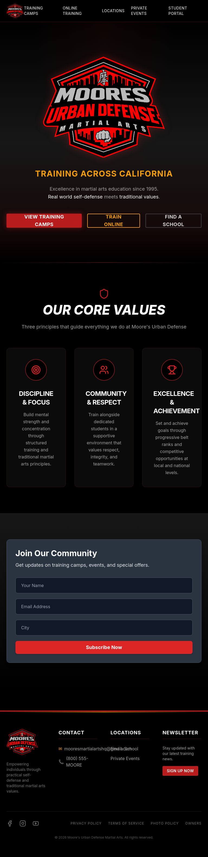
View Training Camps (44, 220)
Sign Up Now (180, 770)
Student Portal (177, 11)
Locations (113, 10)
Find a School (173, 220)
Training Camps (33, 11)
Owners (193, 823)
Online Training (72, 11)
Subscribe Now (104, 647)
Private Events (139, 11)
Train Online (113, 220)
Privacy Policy (86, 823)
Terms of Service (126, 823)
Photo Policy (165, 823)
